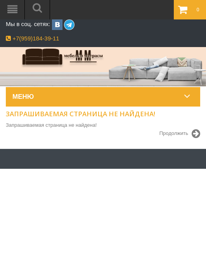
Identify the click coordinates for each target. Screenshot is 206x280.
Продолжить (179, 134)
